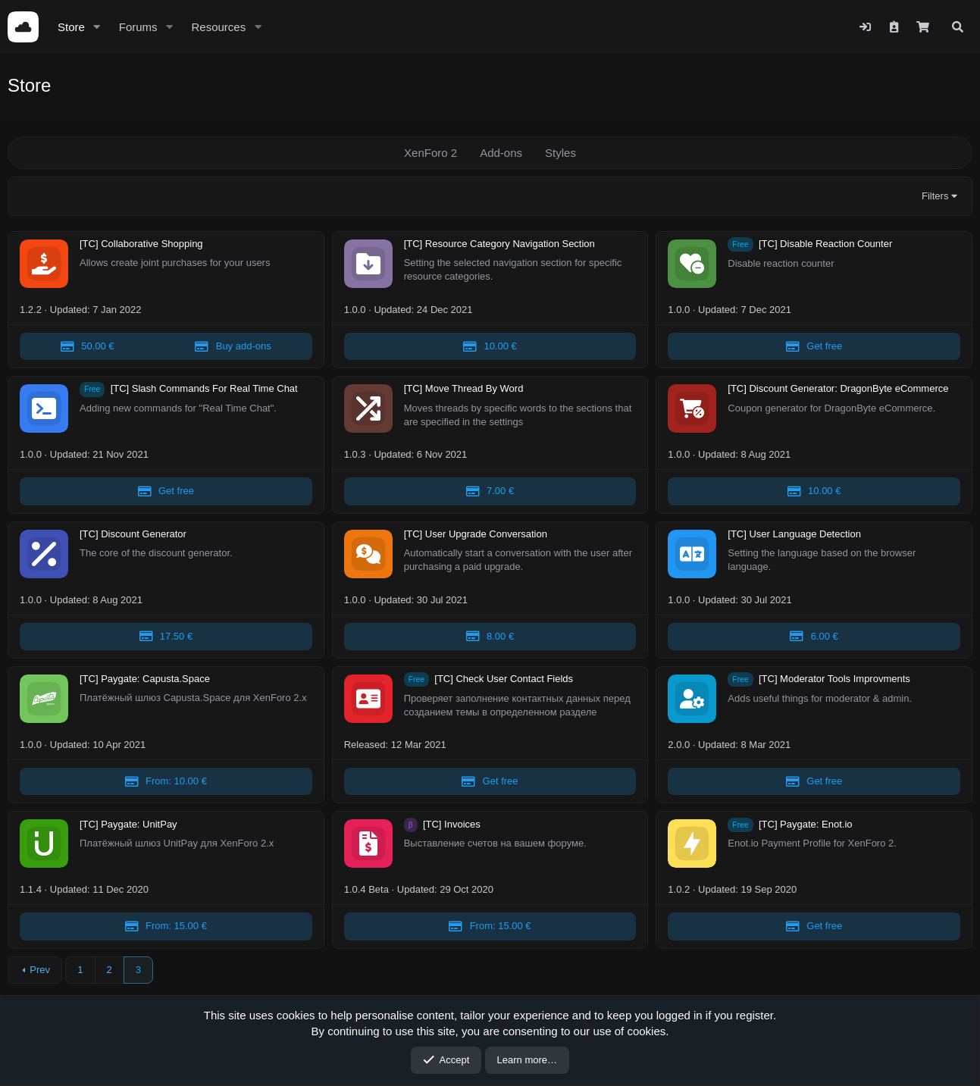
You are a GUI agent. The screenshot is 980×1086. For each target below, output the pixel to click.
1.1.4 (31, 889)
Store (71, 26)
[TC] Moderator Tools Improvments (834, 679)
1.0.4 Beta (366, 889)
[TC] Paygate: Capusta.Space (145, 679)
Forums (138, 26)
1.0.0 (355, 309)
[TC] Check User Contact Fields (503, 679)
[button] (97, 26)
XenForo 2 (430, 152)
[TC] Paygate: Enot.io (806, 824)
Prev (40, 969)
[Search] (957, 26)
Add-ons (501, 152)
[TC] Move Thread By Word (464, 389)
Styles (560, 152)
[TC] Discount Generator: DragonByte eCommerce (838, 389)
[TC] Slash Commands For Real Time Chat (204, 389)
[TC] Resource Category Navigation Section (499, 244)
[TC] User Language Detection (794, 534)
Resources (218, 26)
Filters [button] (935, 196)
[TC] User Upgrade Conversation (475, 534)
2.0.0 (679, 744)
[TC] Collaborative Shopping (141, 244)
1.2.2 (31, 309)
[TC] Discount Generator (133, 534)
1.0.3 (355, 454)
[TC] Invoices (452, 824)
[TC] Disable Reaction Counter (825, 244)
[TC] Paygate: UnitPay (128, 824)
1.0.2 (679, 889)
